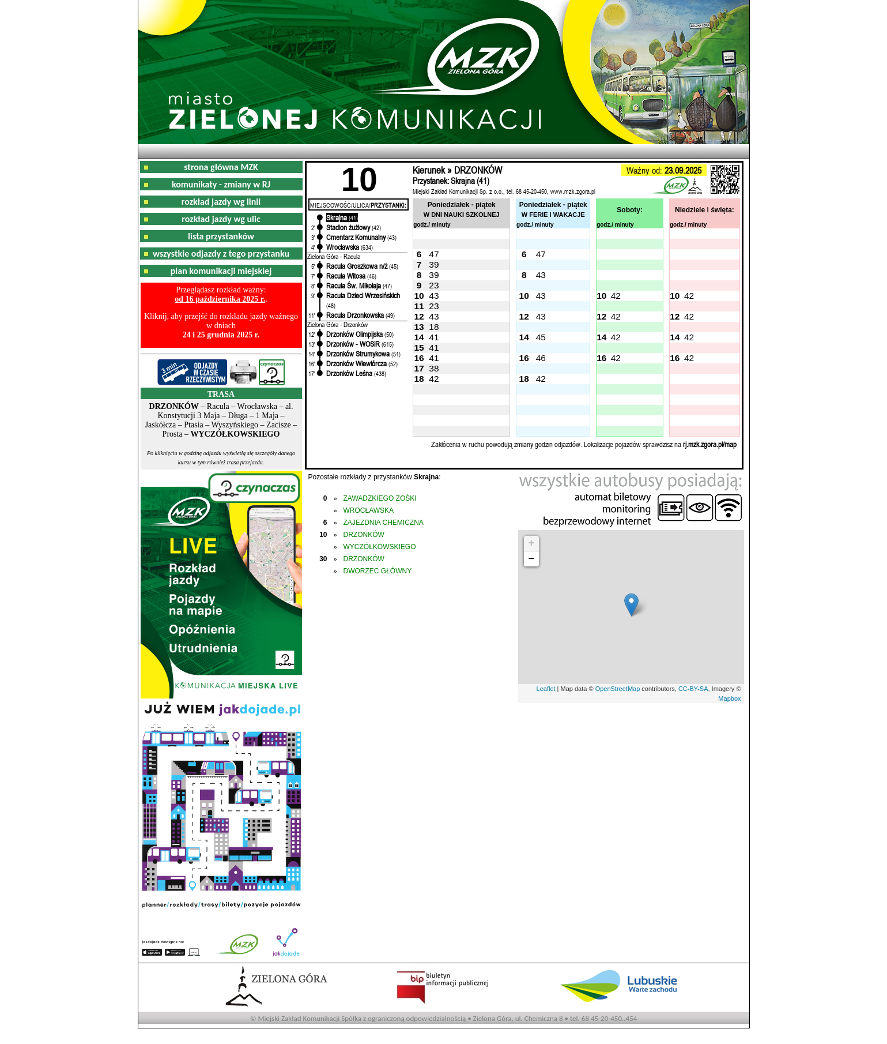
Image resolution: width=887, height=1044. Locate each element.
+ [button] (532, 543)
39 (434, 264)
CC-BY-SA (693, 688)
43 (541, 275)
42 (616, 296)
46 (541, 358)
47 (434, 254)
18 (434, 327)
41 (434, 337)
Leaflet (546, 688)
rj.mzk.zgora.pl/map (710, 444)
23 (434, 285)
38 (434, 368)
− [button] (532, 559)
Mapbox (729, 698)
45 (541, 337)
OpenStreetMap (617, 688)
